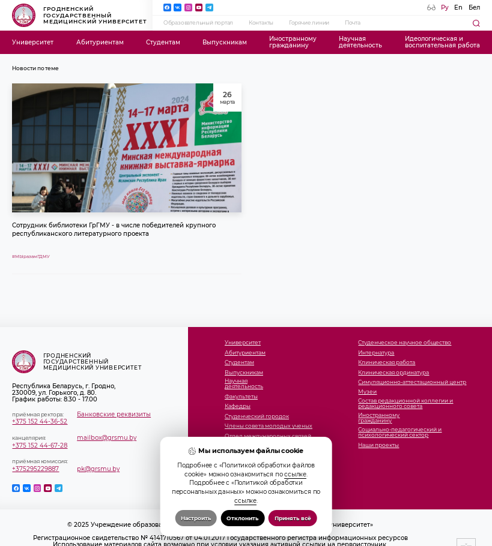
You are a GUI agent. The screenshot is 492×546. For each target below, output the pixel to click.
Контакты (261, 23)
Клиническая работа (386, 362)
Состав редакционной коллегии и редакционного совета (405, 403)
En (458, 7)
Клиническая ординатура (393, 373)
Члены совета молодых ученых (268, 426)
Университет (32, 42)
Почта (352, 23)
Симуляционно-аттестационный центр (412, 382)
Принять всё (293, 518)
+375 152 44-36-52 (39, 421)
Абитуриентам (100, 42)
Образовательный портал (198, 23)
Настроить (196, 518)
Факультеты (241, 397)
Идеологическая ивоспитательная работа (442, 42)
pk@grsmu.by (98, 469)
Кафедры (238, 406)
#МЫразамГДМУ (31, 256)
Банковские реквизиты (114, 414)
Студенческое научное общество (404, 343)
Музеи (367, 392)
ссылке (295, 474)
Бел (474, 7)
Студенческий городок (257, 416)
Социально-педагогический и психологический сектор (400, 432)
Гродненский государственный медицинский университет (79, 15)
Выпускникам (224, 42)
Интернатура (376, 353)
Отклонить (242, 518)
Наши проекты (378, 445)
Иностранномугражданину (293, 42)
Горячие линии (309, 23)
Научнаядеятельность (360, 42)
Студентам (163, 42)
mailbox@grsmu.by (106, 437)
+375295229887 (35, 469)
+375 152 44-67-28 (39, 445)
